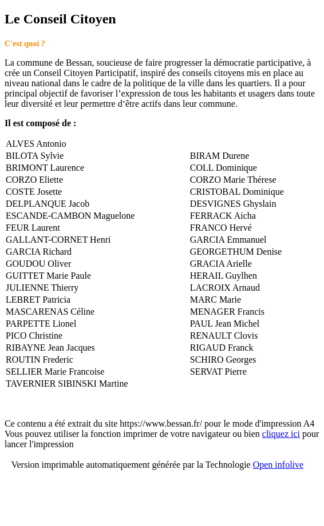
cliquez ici (281, 434)
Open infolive (278, 464)
